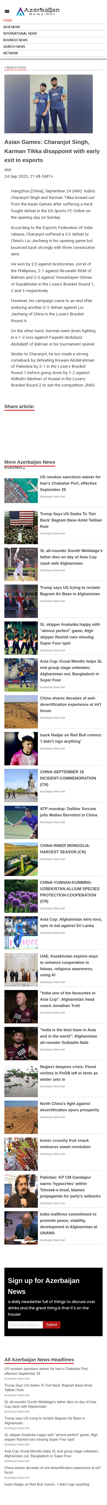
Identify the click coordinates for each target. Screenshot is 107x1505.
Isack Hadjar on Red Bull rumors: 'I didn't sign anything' (47, 1484)
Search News (14, 47)
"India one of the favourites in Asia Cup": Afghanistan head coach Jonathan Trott (68, 999)
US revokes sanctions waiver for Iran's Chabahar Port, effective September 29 (70, 483)
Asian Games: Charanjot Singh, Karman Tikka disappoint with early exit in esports (52, 151)
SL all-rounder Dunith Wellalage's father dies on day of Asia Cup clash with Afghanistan (71, 557)
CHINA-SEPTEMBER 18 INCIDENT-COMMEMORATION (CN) (68, 778)
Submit (51, 1325)
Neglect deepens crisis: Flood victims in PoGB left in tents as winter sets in (69, 1073)
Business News (15, 40)
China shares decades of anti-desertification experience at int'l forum (70, 704)
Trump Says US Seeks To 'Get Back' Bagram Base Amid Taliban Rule (71, 520)
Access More (13, 467)
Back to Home (15, 67)
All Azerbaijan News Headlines (39, 1359)
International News (20, 34)
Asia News (11, 27)
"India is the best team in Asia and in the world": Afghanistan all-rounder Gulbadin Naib (68, 1036)
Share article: (19, 406)
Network (10, 53)
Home (7, 20)
